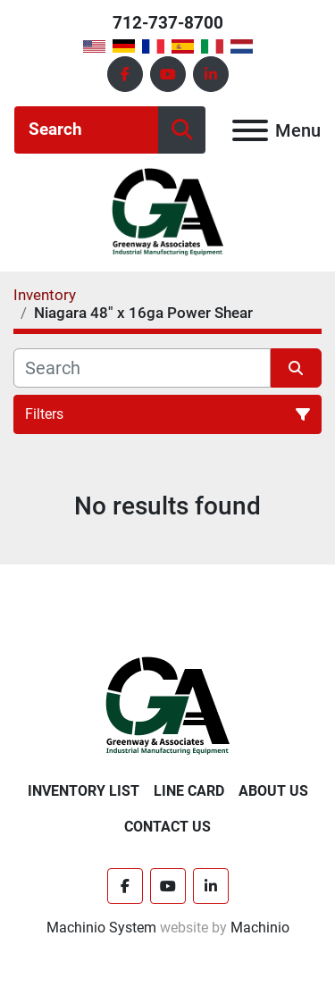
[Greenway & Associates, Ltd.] (167, 705)
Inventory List (83, 790)
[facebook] (125, 74)
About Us (273, 790)
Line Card (189, 790)
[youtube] (168, 74)
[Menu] (250, 130)
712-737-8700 (168, 23)
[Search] (86, 130)
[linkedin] (211, 74)
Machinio (259, 927)
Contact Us (167, 826)
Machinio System (101, 927)
